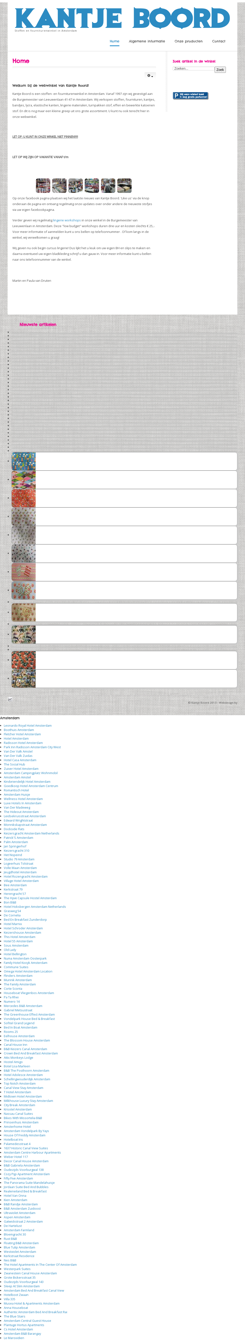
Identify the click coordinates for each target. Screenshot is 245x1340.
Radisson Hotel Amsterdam (23, 743)
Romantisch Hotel (16, 790)
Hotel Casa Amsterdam (20, 760)
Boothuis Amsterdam (19, 730)
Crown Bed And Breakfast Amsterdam (31, 1053)
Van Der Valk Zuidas (18, 755)
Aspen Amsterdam (17, 1217)
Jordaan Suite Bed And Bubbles (26, 1187)
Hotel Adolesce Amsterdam (23, 1075)
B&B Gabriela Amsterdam (22, 1165)
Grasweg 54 (12, 911)
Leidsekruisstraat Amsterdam (25, 816)
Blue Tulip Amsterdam (19, 1247)
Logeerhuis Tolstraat (18, 863)
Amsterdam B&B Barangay (22, 1333)
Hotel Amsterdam (16, 738)
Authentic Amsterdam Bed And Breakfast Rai (35, 1312)
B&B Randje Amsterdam (21, 1204)
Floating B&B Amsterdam (21, 1243)
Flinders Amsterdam (18, 975)
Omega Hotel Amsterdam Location (28, 971)
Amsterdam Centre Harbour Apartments (32, 1152)
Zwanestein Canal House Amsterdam (30, 1273)
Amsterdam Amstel (17, 777)
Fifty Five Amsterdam (18, 1178)
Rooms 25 (11, 1031)
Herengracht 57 (15, 893)
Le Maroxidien (14, 1338)
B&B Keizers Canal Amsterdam (25, 1049)
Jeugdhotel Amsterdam (20, 872)
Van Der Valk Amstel (18, 751)
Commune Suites (16, 967)
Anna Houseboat (16, 1307)
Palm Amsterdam (16, 842)
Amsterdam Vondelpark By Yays (26, 1131)
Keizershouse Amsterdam (22, 932)
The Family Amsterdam (20, 984)
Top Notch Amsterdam (20, 1083)
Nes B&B (10, 1260)
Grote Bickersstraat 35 (20, 1277)
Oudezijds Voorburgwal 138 (24, 1169)
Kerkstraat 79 (13, 889)
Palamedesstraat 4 (17, 1144)
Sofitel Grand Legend (19, 1023)
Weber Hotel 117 (16, 1157)
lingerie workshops (67, 220)
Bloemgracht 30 (15, 1234)
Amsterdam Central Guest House (27, 1320)
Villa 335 (9, 1299)
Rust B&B (10, 1238)
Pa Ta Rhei (11, 997)
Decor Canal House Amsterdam (26, 1161)
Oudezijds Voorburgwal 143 (24, 1282)
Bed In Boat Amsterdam (20, 1027)
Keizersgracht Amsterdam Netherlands (31, 833)
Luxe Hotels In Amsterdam (22, 803)
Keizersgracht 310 (16, 850)
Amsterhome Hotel (17, 1126)
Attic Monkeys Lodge (18, 1057)
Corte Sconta (13, 988)
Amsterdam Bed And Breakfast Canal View (34, 1290)
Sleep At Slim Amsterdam (22, 1286)
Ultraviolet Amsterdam (19, 1213)
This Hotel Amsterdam (19, 937)
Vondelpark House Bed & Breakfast (29, 1019)
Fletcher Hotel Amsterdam (22, 734)
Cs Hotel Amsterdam (18, 1329)
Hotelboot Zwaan (16, 1295)
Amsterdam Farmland (19, 1230)
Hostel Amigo (13, 1062)
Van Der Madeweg (17, 807)
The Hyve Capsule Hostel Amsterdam (30, 898)
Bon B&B (10, 902)
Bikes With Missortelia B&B (23, 1118)
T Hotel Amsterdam (17, 1092)
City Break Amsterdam (19, 1105)
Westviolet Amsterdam (20, 1251)
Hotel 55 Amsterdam (18, 941)
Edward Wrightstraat (18, 820)
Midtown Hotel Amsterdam (23, 1096)
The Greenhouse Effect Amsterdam (29, 1014)
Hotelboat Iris (13, 1139)
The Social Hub (14, 764)
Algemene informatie (147, 41)
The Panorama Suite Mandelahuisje (29, 1182)
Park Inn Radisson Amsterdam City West (32, 747)
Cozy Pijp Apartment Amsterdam (27, 1174)
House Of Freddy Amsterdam (24, 1135)
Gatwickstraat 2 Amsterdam (23, 1221)
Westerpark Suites (17, 1269)
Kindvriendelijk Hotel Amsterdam (27, 781)
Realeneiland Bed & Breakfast (25, 1191)
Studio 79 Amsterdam (19, 859)
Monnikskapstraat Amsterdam (25, 824)
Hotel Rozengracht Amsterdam (26, 876)
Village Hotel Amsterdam (21, 881)
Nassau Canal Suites (18, 1113)
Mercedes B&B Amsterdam (23, 1006)
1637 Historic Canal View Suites (26, 1148)
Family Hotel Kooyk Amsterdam (25, 962)
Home (114, 41)
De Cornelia (12, 915)
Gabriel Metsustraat (18, 1010)
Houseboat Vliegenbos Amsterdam (29, 993)
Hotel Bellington (15, 954)
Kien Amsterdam (15, 1200)
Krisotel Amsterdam (18, 1109)
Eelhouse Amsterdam (19, 1036)
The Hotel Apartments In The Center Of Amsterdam (40, 1264)
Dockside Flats (14, 829)
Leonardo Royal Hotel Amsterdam (28, 725)
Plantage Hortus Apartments (24, 1325)
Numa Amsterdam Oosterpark (25, 958)
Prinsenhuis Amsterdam (21, 1122)
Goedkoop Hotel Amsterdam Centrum (31, 786)
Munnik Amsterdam (18, 980)
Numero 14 (12, 1001)
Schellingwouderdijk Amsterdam (27, 1079)
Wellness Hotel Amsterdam (23, 799)
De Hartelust (13, 1226)
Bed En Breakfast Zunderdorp (25, 919)
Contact (218, 41)
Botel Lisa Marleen (17, 1066)
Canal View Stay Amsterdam (23, 1088)
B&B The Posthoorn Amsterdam (26, 1070)
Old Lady (10, 950)
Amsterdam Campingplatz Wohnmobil (31, 773)
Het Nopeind (13, 855)
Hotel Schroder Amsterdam (23, 928)
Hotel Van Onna (15, 1195)
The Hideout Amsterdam (21, 812)
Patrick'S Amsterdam (18, 837)
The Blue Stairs (14, 1316)
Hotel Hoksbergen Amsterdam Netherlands (35, 906)
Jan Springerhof (15, 846)
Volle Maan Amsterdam (20, 868)
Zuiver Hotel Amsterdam (21, 768)
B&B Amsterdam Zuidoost (22, 1208)
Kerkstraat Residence (19, 1256)
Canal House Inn (15, 1044)
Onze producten (189, 41)
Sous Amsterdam (16, 945)
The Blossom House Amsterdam (27, 1040)
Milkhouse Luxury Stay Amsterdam (28, 1100)
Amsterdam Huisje (17, 794)
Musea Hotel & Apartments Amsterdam (32, 1303)
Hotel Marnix (13, 924)
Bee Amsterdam (15, 885)
